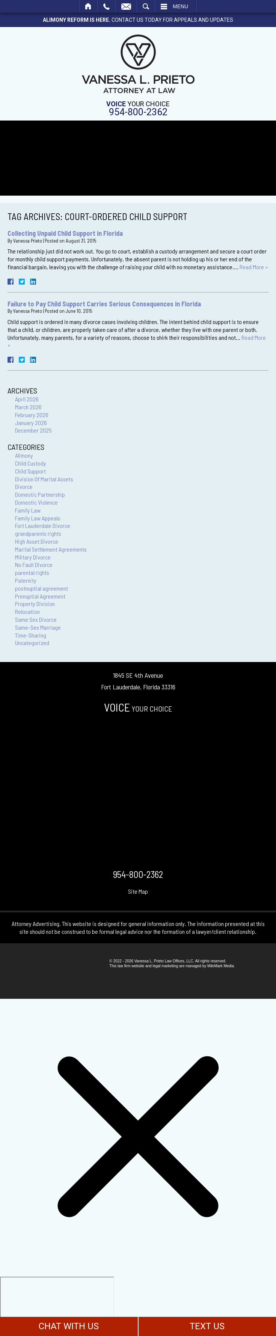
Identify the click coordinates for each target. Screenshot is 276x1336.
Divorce (24, 486)
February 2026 (31, 414)
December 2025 (33, 430)
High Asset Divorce (36, 541)
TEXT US (207, 1326)
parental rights (32, 572)
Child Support (30, 471)
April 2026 (27, 399)
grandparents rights (38, 533)
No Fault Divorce (34, 564)
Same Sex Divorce (36, 619)
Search (146, 6)
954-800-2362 (138, 112)
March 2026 (28, 406)
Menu (180, 6)
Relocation (27, 611)
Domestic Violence (36, 502)
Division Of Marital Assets (44, 479)
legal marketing (165, 966)
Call (106, 6)
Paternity (25, 580)
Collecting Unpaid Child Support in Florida (65, 233)
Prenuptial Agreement (40, 596)
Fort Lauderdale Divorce (42, 525)
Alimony (24, 455)
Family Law (28, 510)
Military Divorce (33, 557)
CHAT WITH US (69, 1326)
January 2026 (31, 422)
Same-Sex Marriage (38, 627)
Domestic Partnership (40, 494)
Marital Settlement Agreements (51, 549)
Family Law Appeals (37, 518)
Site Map (138, 891)
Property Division (35, 603)
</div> (57, 1305)
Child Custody (30, 463)
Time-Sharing (30, 635)
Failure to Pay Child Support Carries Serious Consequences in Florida (104, 304)
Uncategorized (32, 642)
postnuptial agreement (41, 588)
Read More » (254, 266)
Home (88, 6)
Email (126, 6)
